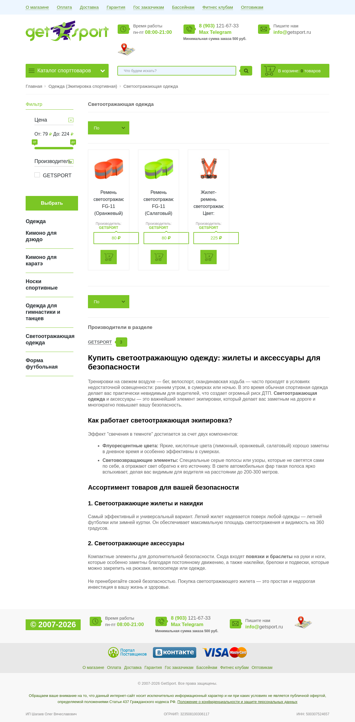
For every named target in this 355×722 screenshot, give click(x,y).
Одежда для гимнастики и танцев (43, 312)
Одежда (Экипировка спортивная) (84, 86)
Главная (34, 86)
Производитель (53, 161)
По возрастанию (107, 129)
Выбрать (52, 203)
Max (204, 32)
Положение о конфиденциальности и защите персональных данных (237, 702)
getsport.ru (292, 32)
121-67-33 (219, 26)
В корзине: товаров (299, 70)
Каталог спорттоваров (64, 70)
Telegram (221, 32)
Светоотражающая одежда (150, 86)
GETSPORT (57, 175)
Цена (40, 120)
